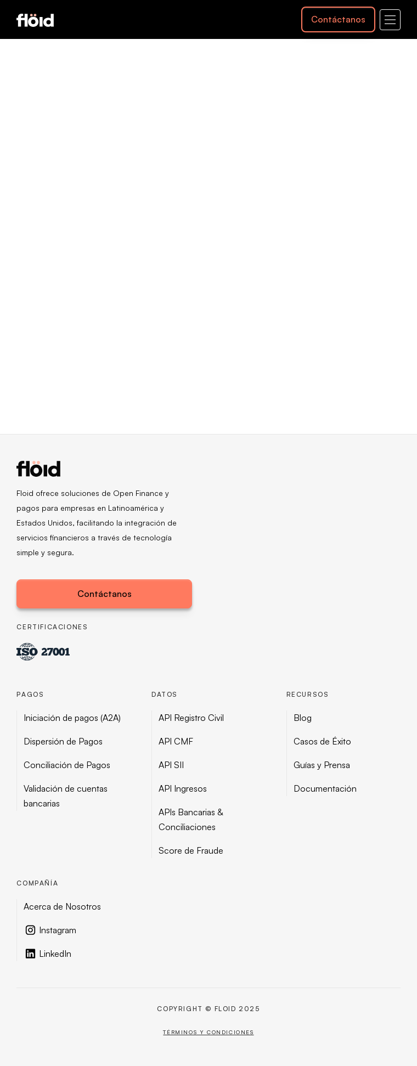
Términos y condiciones (208, 1032)
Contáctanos (338, 19)
